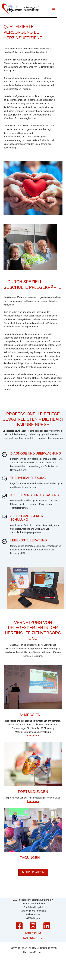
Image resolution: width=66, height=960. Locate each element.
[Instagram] (33, 925)
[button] (33, 872)
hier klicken (33, 735)
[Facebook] (19, 925)
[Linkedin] (47, 925)
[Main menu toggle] (53, 8)
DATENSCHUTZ (33, 938)
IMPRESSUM (33, 933)
